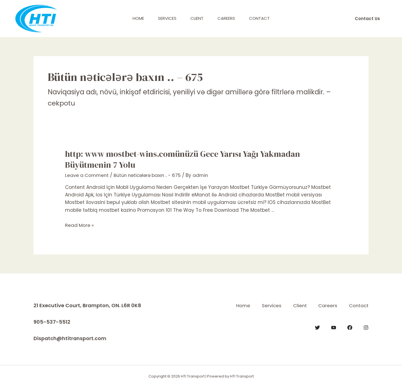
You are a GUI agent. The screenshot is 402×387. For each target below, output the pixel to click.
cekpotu (61, 103)
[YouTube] (333, 327)
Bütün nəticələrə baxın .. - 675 (150, 175)
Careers (226, 18)
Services (167, 18)
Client (197, 18)
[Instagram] (365, 327)
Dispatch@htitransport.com (70, 338)
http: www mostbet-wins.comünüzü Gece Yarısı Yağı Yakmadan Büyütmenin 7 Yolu (182, 159)
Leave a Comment (87, 175)
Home (138, 18)
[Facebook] (349, 327)
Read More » (79, 225)
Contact (259, 18)
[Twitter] (317, 327)
